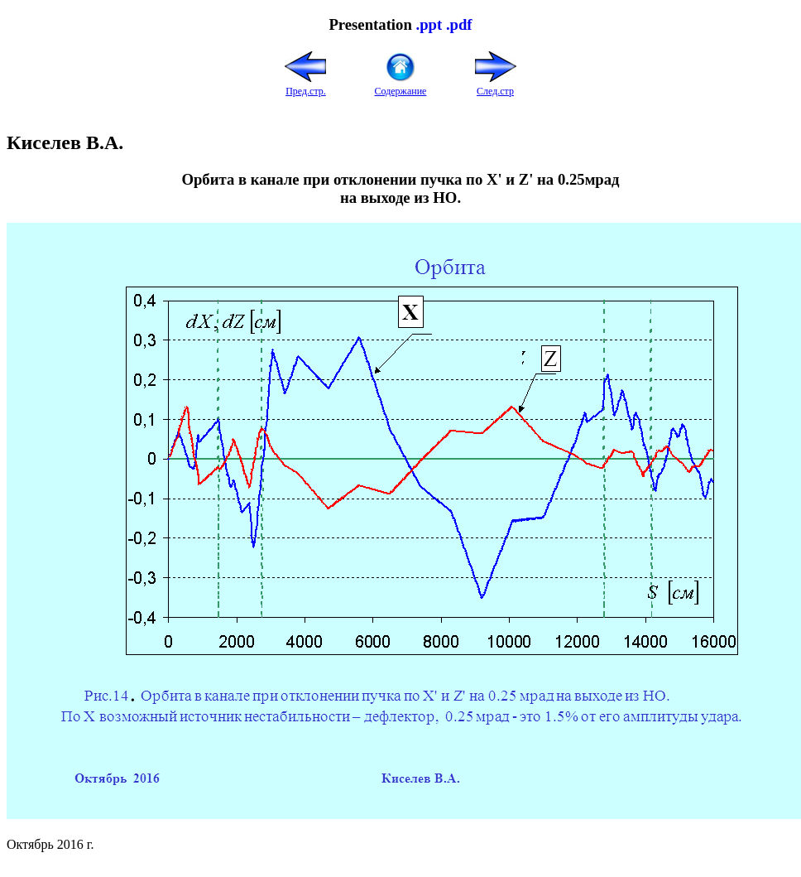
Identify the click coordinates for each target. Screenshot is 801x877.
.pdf (459, 24)
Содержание (401, 85)
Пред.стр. (305, 85)
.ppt (428, 24)
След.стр (495, 85)
